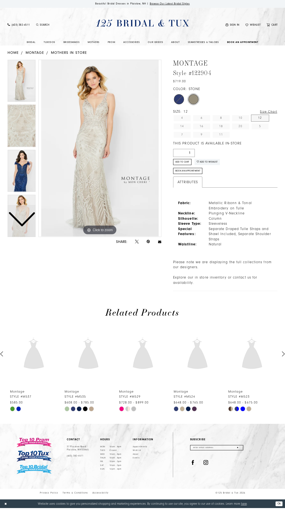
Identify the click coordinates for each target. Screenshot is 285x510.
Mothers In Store (69, 53)
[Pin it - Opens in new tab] (148, 242)
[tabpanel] (100, 149)
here (244, 505)
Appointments (140, 449)
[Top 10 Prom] (34, 445)
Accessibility (100, 495)
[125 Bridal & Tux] (142, 23)
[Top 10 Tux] (34, 458)
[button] (232, 25)
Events (136, 460)
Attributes (188, 184)
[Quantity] (184, 153)
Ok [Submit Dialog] (279, 505)
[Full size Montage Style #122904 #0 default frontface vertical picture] (100, 149)
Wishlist (137, 453)
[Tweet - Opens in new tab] (137, 242)
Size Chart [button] (268, 112)
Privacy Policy (49, 495)
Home (13, 53)
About (136, 456)
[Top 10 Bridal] (34, 472)
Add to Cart (184, 163)
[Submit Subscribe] (237, 450)
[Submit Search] (37, 25)
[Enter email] (216, 450)
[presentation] (34, 356)
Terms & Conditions (75, 495)
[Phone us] (18, 25)
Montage (35, 53)
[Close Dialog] (6, 505)
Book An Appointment (190, 172)
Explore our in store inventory (200, 280)
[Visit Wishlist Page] (253, 25)
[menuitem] (18, 25)
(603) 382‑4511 (75, 458)
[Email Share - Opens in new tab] (159, 242)
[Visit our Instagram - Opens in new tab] (206, 465)
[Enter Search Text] (57, 25)
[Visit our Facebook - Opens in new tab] (193, 465)
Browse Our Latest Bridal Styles (172, 4)
